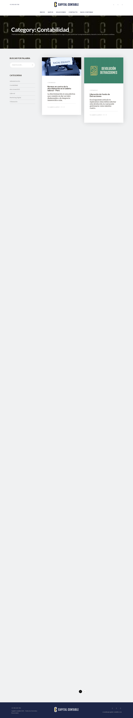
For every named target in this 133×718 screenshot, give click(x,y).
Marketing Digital (15, 97)
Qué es (50, 12)
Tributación (13, 102)
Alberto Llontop (54, 106)
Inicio (42, 12)
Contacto (73, 12)
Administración (15, 81)
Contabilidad (14, 85)
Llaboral (12, 93)
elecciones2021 (15, 89)
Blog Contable (86, 12)
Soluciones (61, 12)
